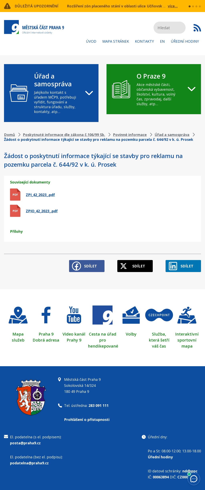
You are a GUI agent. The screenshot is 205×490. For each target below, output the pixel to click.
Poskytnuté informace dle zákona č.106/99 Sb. (64, 134)
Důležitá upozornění (36, 6)
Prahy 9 (74, 340)
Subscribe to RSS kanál (197, 28)
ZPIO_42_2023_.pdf (42, 211)
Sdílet (90, 266)
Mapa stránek (115, 41)
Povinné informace (130, 134)
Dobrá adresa (46, 340)
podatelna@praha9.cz (29, 463)
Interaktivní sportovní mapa (187, 340)
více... (173, 6)
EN (162, 41)
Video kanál (73, 334)
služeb (18, 340)
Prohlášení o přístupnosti (87, 419)
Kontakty (144, 41)
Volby (131, 334)
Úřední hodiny (185, 41)
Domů (9, 134)
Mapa (18, 334)
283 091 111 (98, 405)
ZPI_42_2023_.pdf (40, 194)
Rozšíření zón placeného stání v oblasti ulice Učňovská (115, 6)
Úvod (91, 41)
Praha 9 (46, 334)
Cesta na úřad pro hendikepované (103, 340)
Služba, (159, 334)
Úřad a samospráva (172, 134)
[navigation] (51, 93)
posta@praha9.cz (25, 443)
